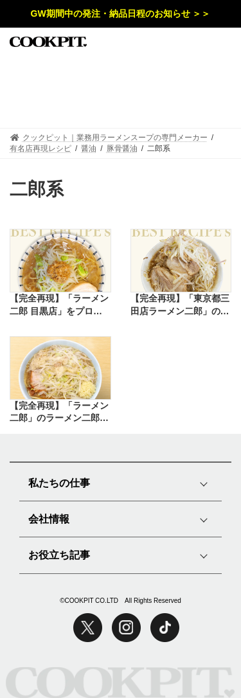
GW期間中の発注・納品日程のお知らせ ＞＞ (121, 13)
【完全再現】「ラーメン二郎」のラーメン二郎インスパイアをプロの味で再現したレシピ (59, 412)
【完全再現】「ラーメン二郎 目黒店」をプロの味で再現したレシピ (59, 305)
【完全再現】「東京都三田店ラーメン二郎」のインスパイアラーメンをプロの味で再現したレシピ (179, 305)
